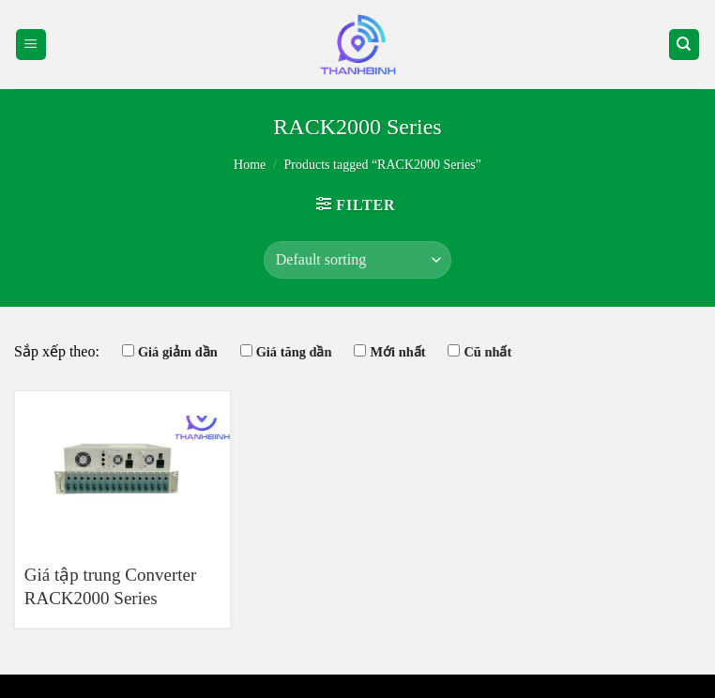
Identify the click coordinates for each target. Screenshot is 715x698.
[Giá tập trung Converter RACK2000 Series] (122, 470)
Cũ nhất (487, 351)
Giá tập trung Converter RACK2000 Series (110, 586)
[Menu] (31, 44)
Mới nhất (397, 351)
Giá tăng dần (294, 351)
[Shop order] (357, 260)
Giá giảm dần (178, 351)
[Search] (684, 44)
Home (250, 165)
